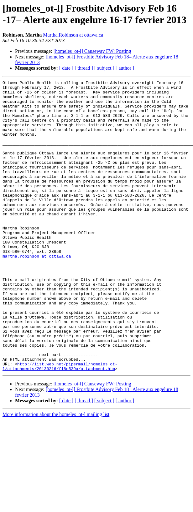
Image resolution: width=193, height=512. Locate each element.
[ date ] (66, 68)
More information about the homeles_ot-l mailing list (56, 472)
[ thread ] (84, 68)
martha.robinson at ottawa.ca (37, 291)
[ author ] (125, 68)
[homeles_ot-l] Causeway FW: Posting (92, 51)
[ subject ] (104, 68)
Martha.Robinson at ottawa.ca (73, 35)
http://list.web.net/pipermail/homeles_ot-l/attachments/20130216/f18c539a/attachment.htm (60, 423)
